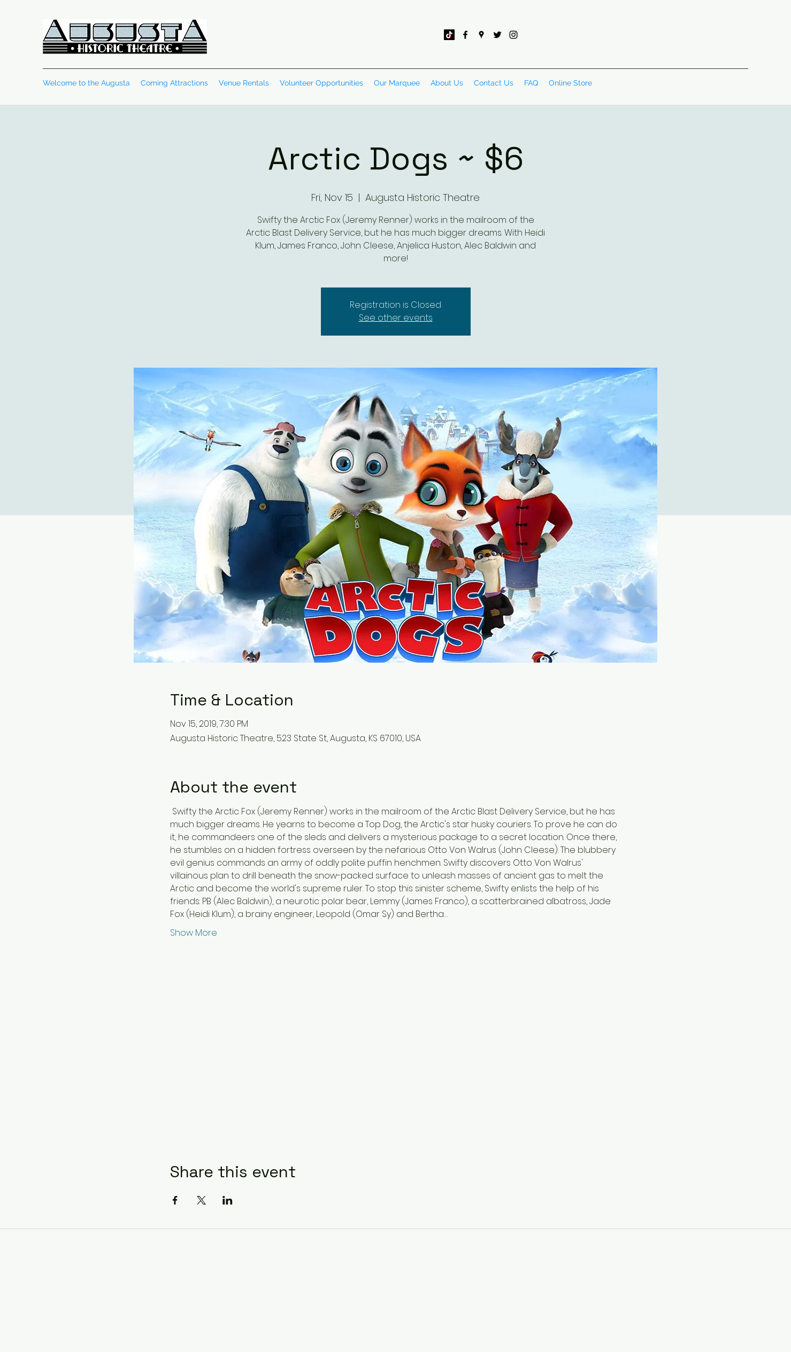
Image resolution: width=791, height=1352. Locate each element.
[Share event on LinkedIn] (227, 1200)
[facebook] (465, 34)
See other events (396, 318)
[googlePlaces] (481, 34)
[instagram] (513, 34)
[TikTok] (449, 34)
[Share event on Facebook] (175, 1200)
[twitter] (497, 34)
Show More (193, 933)
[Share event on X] (201, 1200)
